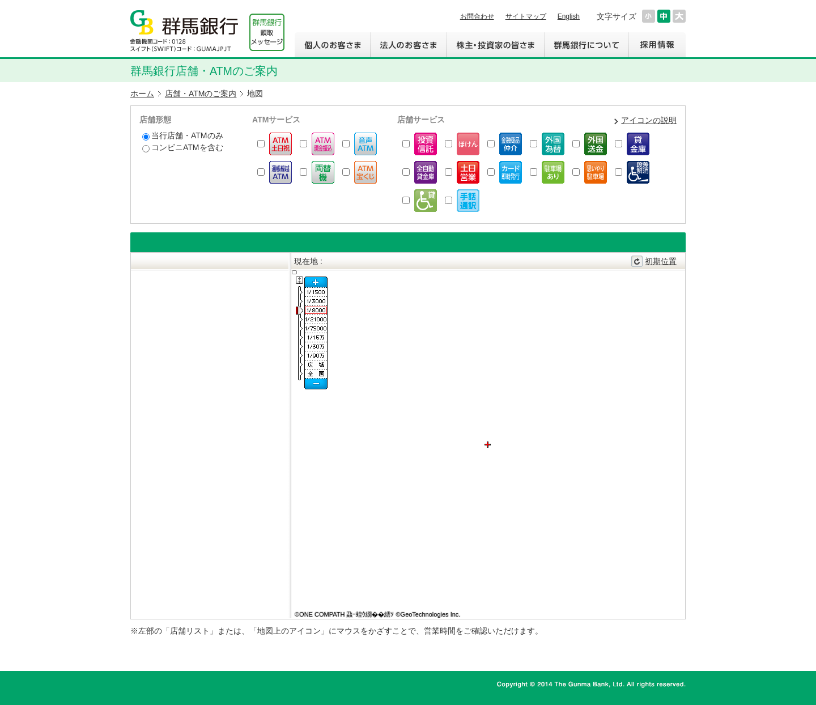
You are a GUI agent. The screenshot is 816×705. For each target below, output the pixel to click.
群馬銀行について (586, 44)
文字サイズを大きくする (679, 16)
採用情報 (657, 44)
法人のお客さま (408, 44)
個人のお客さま (332, 44)
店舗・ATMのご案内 (201, 93)
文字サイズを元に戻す (663, 16)
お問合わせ (477, 16)
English (569, 16)
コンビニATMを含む (182, 147)
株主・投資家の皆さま (495, 44)
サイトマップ (525, 16)
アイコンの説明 (649, 120)
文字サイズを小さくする (648, 16)
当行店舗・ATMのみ (182, 136)
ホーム (142, 93)
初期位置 (661, 261)
